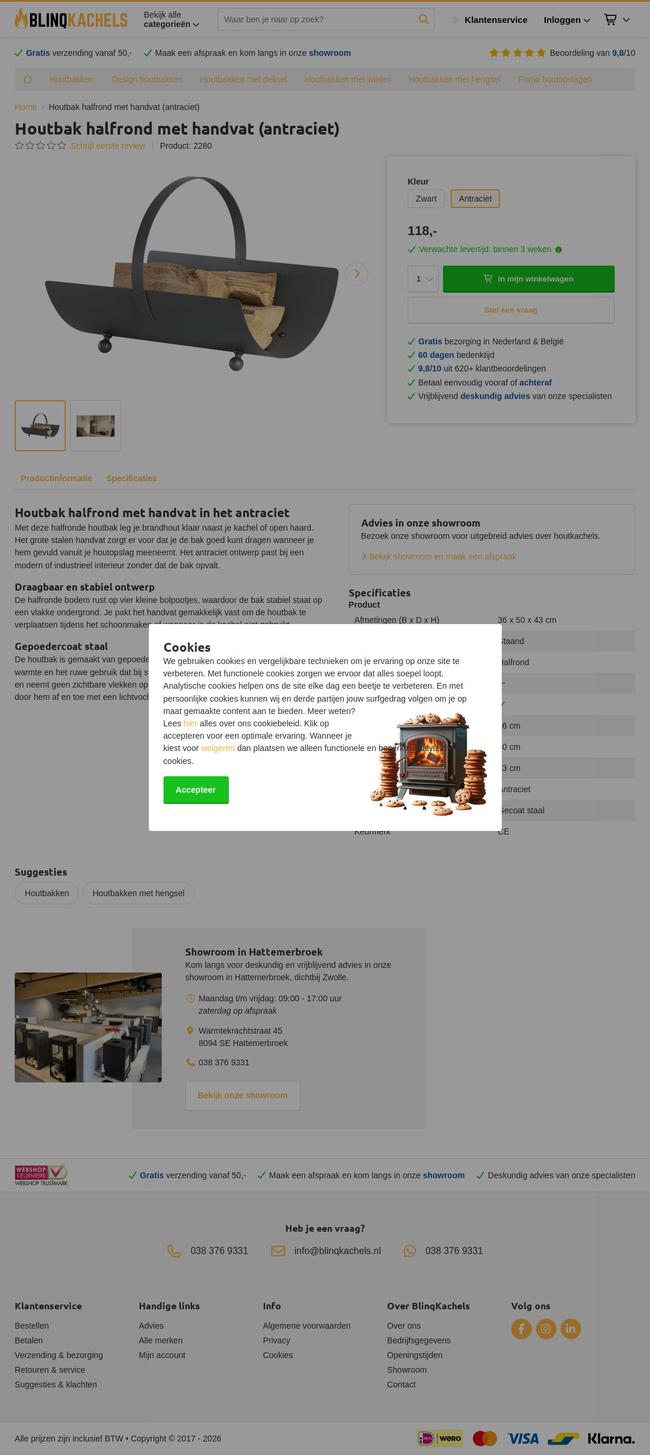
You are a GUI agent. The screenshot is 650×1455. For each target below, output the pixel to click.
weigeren (218, 748)
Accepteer (196, 789)
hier (191, 723)
